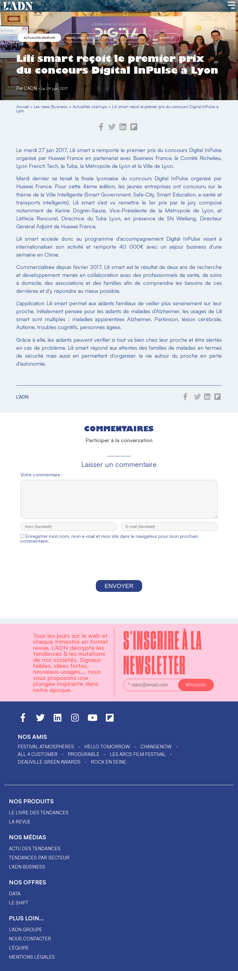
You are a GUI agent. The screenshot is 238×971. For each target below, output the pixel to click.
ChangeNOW (156, 746)
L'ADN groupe (25, 929)
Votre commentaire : (41, 475)
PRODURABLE (83, 754)
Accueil (22, 106)
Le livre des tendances (38, 812)
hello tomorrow (107, 746)
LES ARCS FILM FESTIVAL (138, 754)
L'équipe (19, 948)
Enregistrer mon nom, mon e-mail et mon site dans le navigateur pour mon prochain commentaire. (109, 544)
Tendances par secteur (39, 858)
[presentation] (119, 568)
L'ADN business (27, 867)
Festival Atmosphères (46, 746)
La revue (20, 822)
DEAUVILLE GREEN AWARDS (49, 762)
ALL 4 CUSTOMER (38, 754)
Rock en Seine (108, 762)
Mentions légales (32, 957)
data (14, 893)
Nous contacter (30, 939)
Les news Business (51, 106)
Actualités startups (39, 37)
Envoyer (119, 591)
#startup (167, 37)
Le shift (18, 903)
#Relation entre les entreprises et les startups (107, 37)
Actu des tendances (34, 848)
